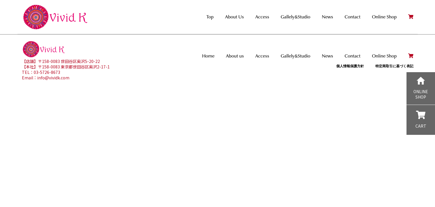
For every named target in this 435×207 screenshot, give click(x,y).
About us (235, 56)
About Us (234, 17)
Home (208, 56)
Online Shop (384, 17)
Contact (352, 17)
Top (210, 17)
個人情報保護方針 (350, 66)
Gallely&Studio (295, 17)
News (327, 17)
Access (262, 17)
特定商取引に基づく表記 (394, 66)
